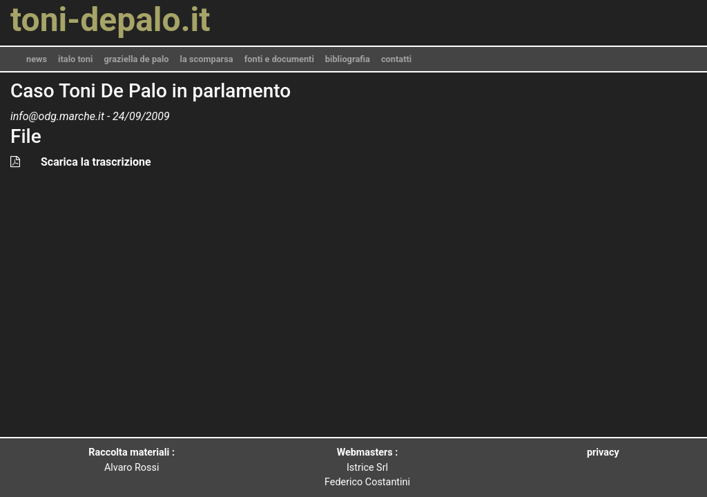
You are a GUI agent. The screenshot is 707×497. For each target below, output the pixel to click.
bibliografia (347, 59)
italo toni (75, 59)
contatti (396, 59)
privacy (603, 452)
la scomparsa (206, 59)
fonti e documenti (279, 59)
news (36, 59)
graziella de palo (136, 59)
